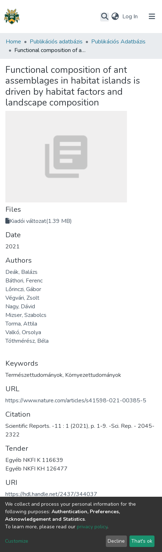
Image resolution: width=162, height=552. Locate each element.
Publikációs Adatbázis (118, 42)
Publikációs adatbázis (56, 42)
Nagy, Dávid (20, 306)
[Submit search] (104, 17)
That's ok (141, 541)
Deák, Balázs (21, 272)
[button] (115, 16)
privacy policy (92, 526)
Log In (130, 16)
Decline (116, 541)
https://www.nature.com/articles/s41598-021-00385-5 (75, 400)
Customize (16, 541)
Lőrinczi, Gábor (23, 289)
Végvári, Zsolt (22, 298)
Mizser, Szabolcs (25, 315)
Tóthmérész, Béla (27, 341)
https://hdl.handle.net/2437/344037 (51, 494)
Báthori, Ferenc (24, 281)
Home (13, 42)
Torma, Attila (21, 324)
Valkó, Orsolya (23, 332)
